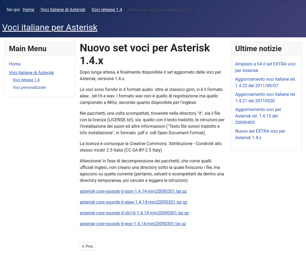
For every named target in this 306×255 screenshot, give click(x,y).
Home (15, 64)
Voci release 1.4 (26, 80)
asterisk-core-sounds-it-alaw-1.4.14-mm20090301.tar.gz (133, 202)
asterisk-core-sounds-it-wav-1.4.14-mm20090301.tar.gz (133, 223)
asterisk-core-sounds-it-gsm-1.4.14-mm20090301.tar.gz (133, 191)
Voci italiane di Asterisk (31, 72)
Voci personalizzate (29, 87)
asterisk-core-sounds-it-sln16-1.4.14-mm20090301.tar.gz (134, 212)
